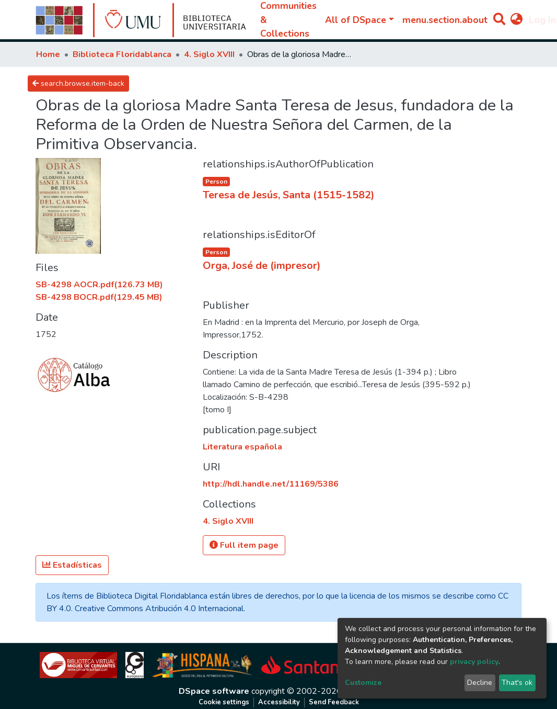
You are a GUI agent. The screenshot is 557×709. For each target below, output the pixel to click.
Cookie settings (224, 702)
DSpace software (214, 691)
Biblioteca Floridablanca (122, 54)
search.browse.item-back (78, 83)
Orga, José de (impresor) (262, 265)
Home (48, 54)
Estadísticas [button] (72, 565)
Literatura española (242, 447)
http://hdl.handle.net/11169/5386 (271, 484)
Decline (479, 683)
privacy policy (474, 662)
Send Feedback (334, 702)
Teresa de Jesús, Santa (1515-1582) (289, 195)
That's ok (517, 683)
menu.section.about (445, 20)
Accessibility (279, 702)
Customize (363, 683)
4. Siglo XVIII (209, 54)
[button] (516, 20)
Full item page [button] (244, 545)
